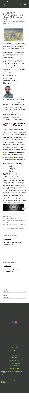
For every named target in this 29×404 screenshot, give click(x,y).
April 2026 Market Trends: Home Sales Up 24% (13, 218)
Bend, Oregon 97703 (14, 365)
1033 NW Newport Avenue (14, 363)
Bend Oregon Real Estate (8, 23)
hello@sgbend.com (14, 360)
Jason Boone (7, 21)
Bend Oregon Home (20, 21)
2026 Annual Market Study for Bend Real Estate (13, 232)
